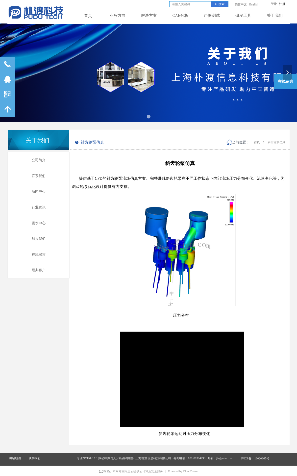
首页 (257, 142)
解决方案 (149, 15)
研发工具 (243, 15)
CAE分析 (180, 15)
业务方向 (117, 15)
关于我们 (275, 15)
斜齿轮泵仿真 (276, 142)
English (253, 4)
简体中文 (241, 4)
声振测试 (212, 15)
